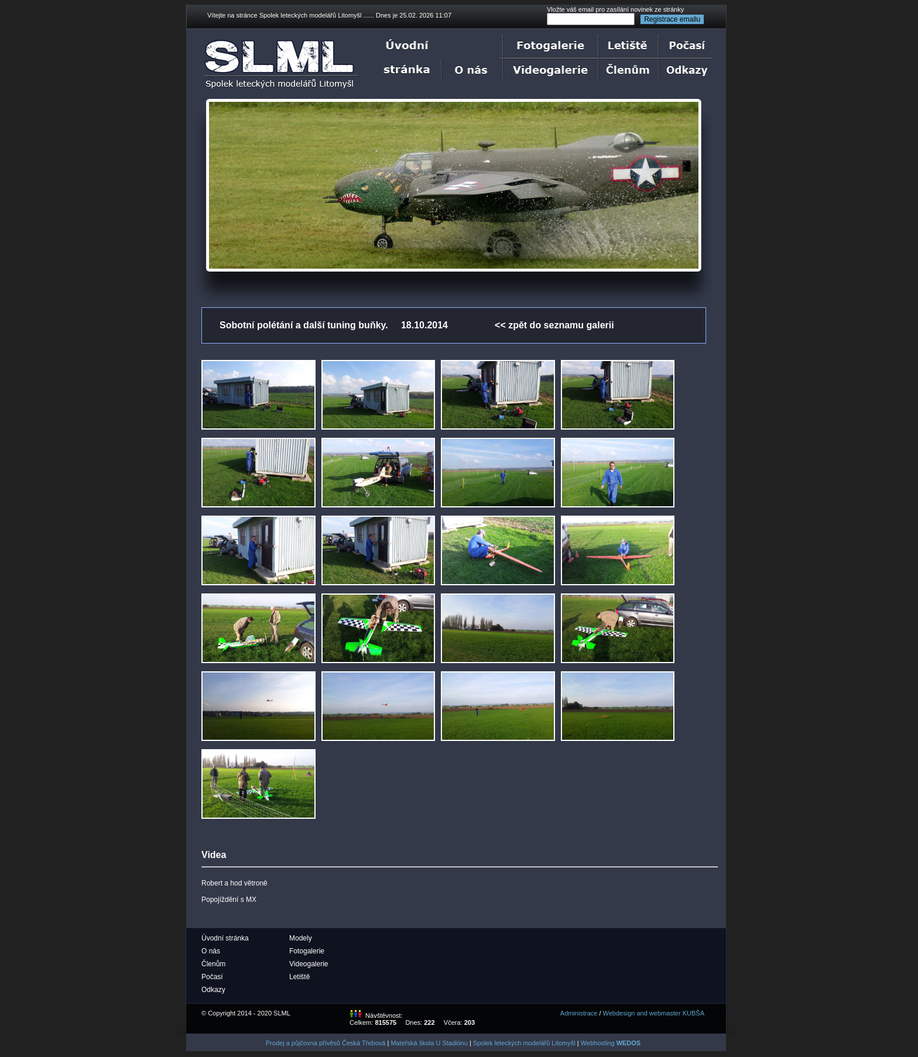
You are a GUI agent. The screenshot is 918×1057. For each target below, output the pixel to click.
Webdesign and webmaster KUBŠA (653, 1013)
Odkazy (213, 990)
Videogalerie (308, 964)
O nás (210, 951)
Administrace (579, 1013)
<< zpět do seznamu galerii (554, 325)
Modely (300, 938)
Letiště (299, 977)
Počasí (212, 977)
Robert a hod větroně (234, 883)
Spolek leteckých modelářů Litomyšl (524, 1042)
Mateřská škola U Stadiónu (429, 1042)
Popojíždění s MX (228, 899)
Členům (213, 964)
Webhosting (611, 1042)
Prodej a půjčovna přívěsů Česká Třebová (326, 1042)
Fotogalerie (306, 951)
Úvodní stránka (225, 938)
